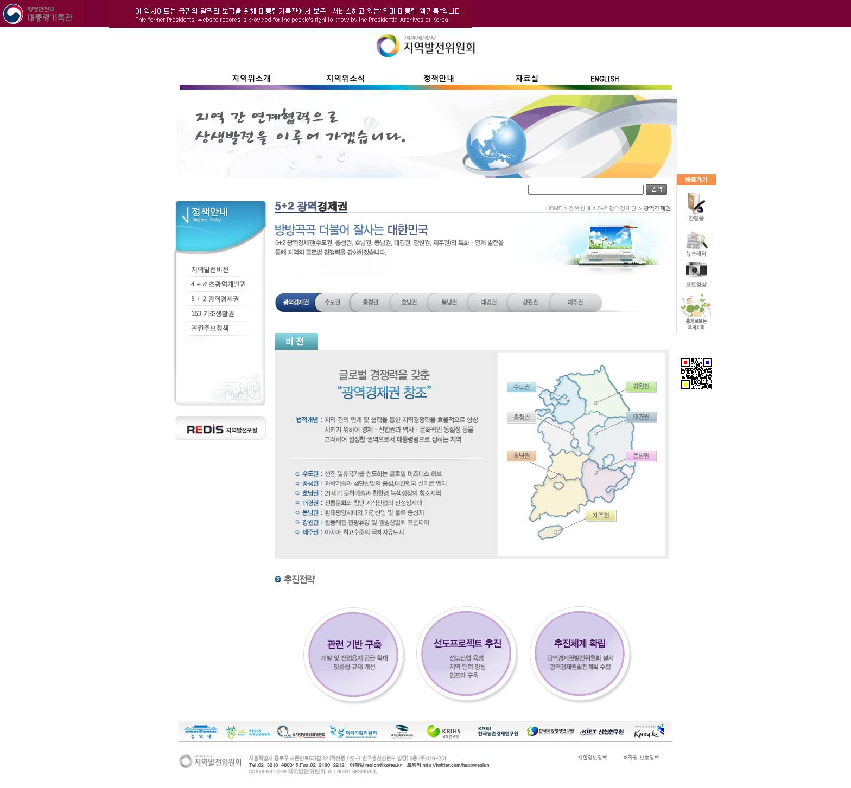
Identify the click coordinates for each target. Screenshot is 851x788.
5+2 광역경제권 (617, 208)
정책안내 (580, 208)
